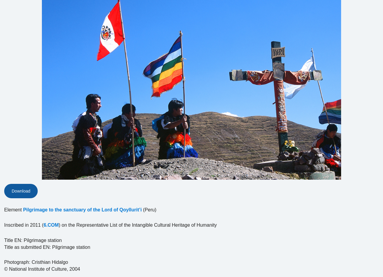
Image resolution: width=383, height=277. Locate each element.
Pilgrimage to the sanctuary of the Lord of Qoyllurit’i (82, 209)
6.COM (51, 225)
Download (21, 191)
